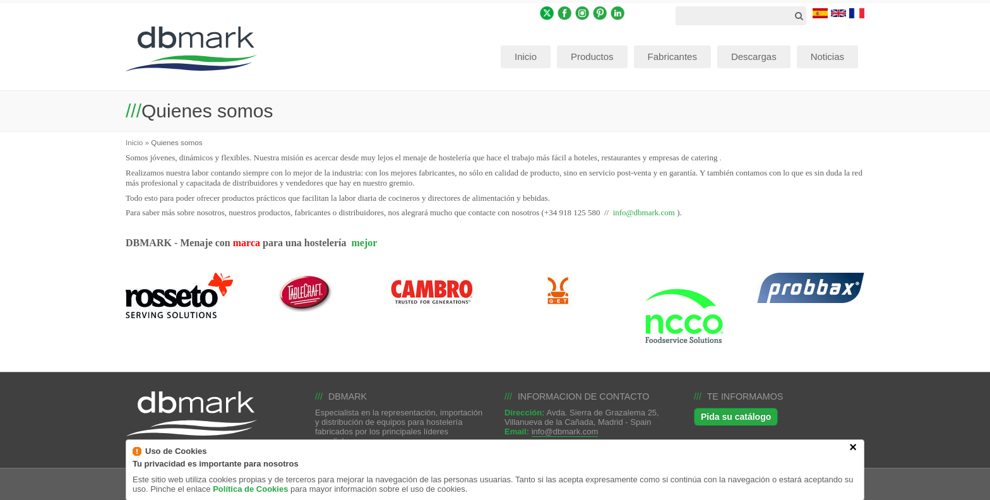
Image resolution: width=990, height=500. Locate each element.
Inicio (134, 142)
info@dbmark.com (644, 212)
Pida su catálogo (736, 417)
